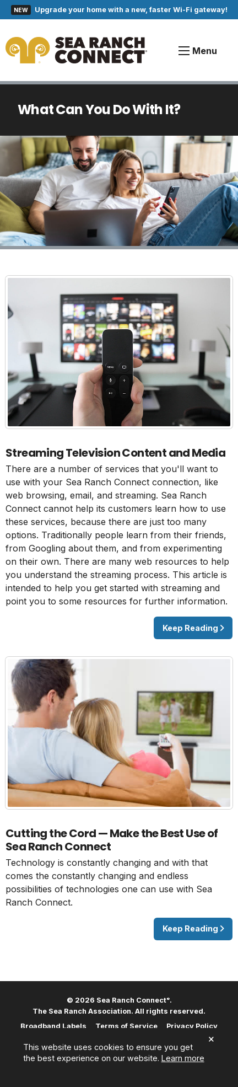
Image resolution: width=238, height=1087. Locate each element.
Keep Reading (193, 628)
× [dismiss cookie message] (211, 1039)
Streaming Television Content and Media (115, 452)
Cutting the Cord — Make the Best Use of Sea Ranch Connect (112, 840)
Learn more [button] (182, 1058)
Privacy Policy (192, 1026)
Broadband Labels (53, 1026)
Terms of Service (126, 1026)
